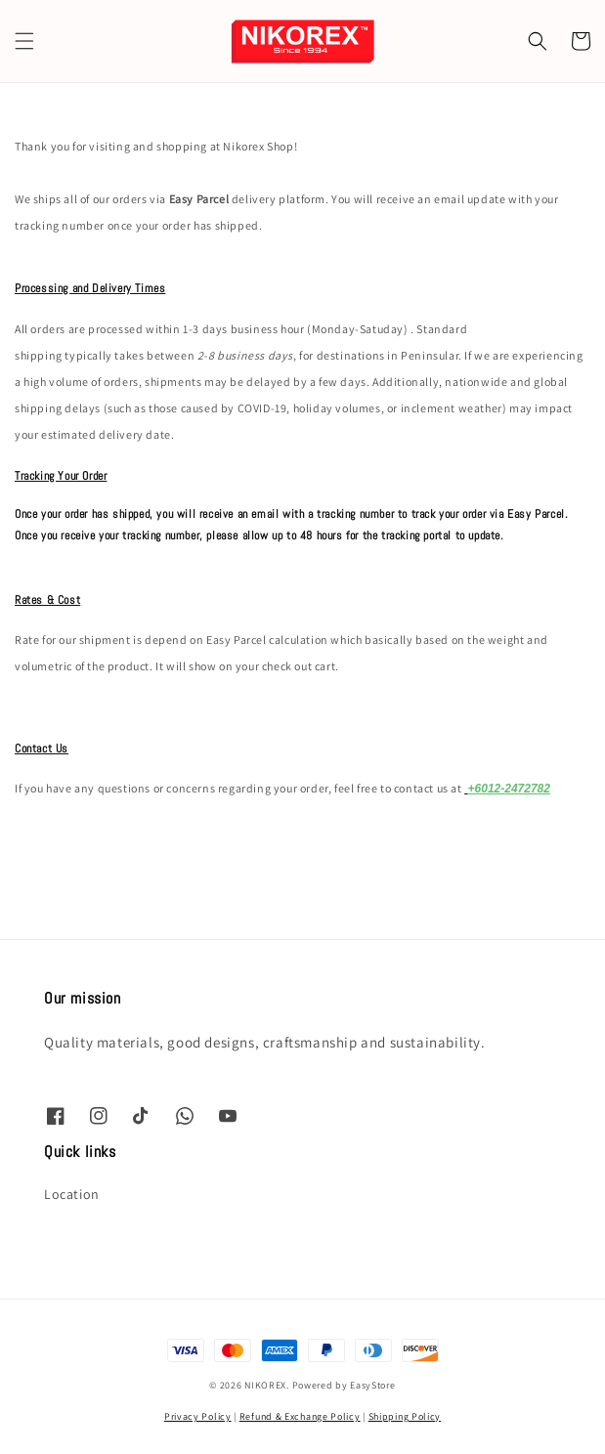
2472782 (527, 788)
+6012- (486, 788)
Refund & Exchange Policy (300, 1416)
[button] (24, 41)
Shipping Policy (405, 1416)
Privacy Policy (198, 1416)
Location (72, 1194)
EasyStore (372, 1385)
